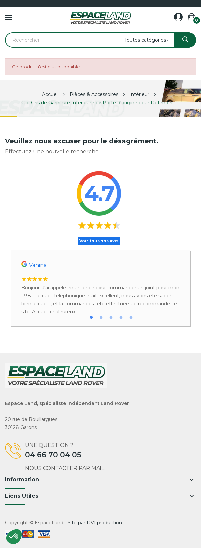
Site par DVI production (95, 523)
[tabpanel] (100, 288)
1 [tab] (91, 317)
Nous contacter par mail (64, 468)
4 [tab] (121, 317)
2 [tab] (101, 317)
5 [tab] (131, 317)
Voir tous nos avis (98, 240)
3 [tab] (111, 317)
